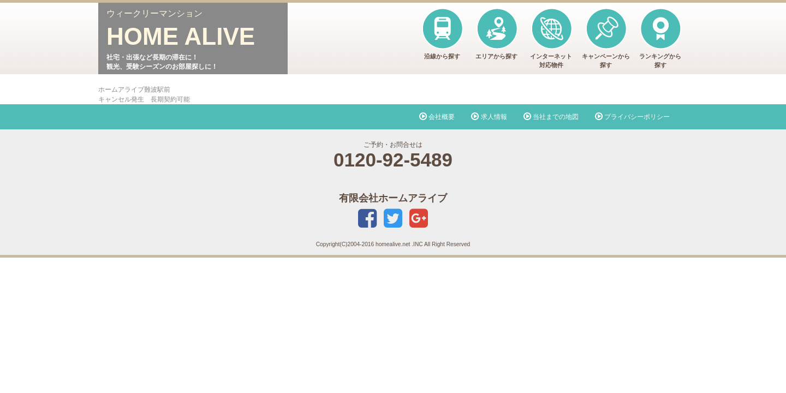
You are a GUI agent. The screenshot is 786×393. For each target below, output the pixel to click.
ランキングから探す (660, 38)
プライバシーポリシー (632, 117)
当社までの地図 (551, 117)
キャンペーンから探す (606, 38)
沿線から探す (442, 33)
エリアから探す (496, 33)
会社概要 (437, 117)
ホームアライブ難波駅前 (134, 89)
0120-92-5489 (393, 159)
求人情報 (489, 117)
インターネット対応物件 (551, 38)
